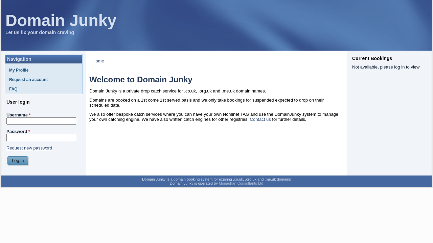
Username (18, 114)
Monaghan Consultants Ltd (241, 183)
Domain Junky (60, 20)
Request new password (29, 148)
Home (98, 60)
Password (18, 131)
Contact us (260, 119)
